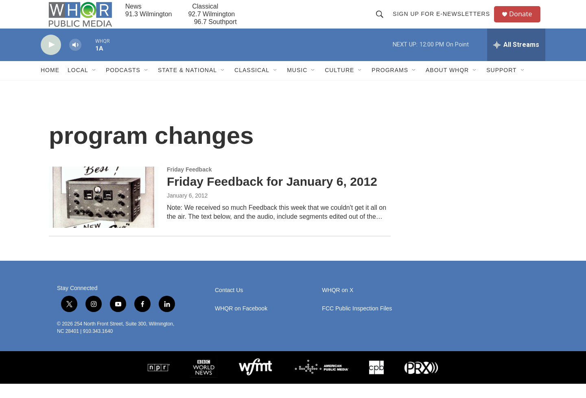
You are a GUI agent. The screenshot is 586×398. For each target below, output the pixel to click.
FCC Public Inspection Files (357, 323)
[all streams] (516, 59)
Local (78, 84)
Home (50, 84)
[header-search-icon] (382, 21)
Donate (524, 21)
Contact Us (229, 304)
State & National (187, 84)
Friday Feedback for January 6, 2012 (272, 195)
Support (501, 84)
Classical (251, 84)
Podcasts (123, 84)
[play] (50, 59)
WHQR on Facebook (241, 323)
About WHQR (447, 84)
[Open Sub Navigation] (94, 84)
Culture (339, 84)
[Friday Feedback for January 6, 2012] (104, 211)
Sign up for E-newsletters (444, 21)
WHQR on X (337, 304)
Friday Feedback (189, 183)
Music (297, 84)
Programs (390, 84)
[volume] (75, 59)
